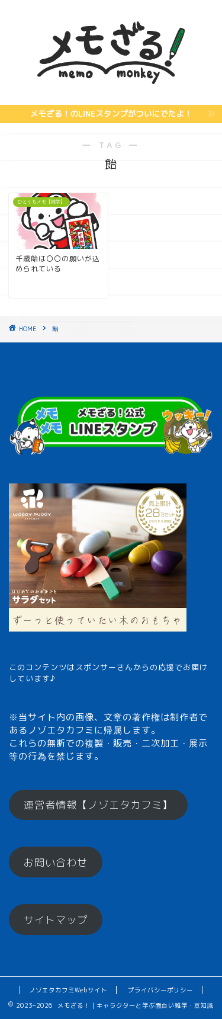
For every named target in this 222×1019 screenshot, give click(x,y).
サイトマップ (56, 920)
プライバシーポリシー (160, 990)
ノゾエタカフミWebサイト (68, 990)
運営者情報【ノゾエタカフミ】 (98, 805)
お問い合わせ (56, 862)
